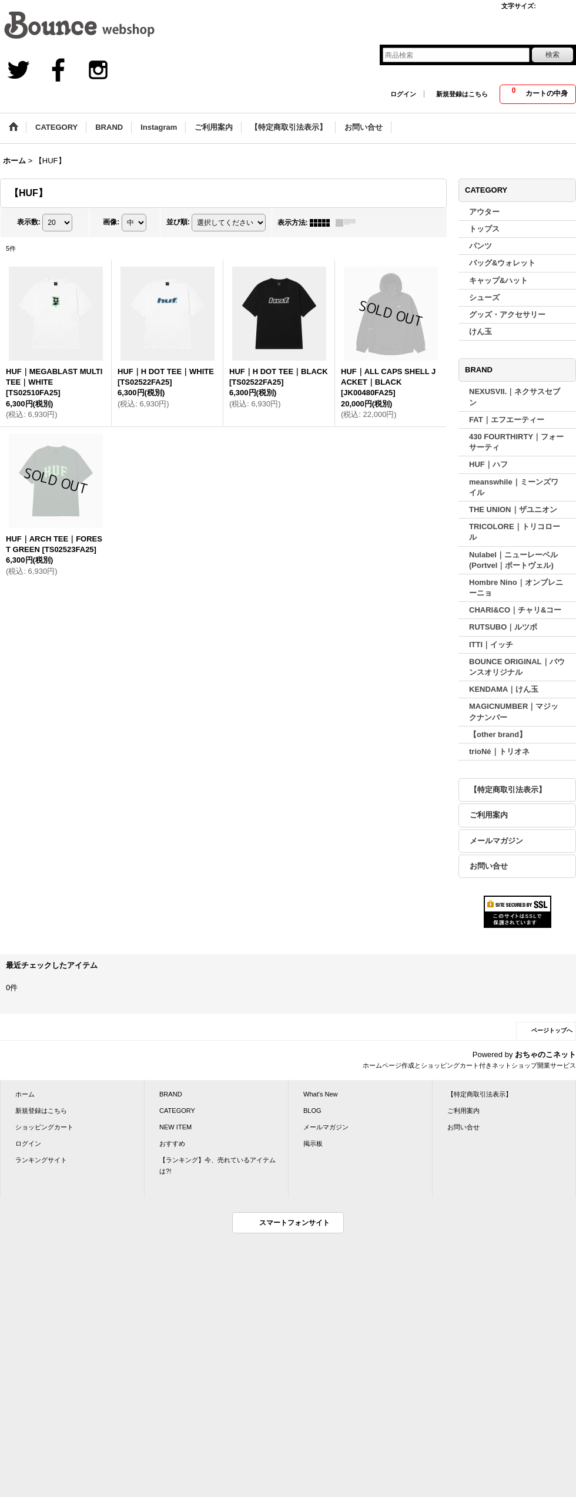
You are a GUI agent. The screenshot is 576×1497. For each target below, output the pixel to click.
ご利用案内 (489, 814)
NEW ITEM (175, 1127)
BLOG (312, 1110)
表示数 (29, 222)
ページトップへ (551, 1030)
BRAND (170, 1094)
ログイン (403, 93)
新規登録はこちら (462, 93)
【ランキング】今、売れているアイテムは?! (217, 1165)
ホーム (25, 1094)
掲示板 (313, 1143)
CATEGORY (177, 1110)
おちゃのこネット (545, 1054)
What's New (320, 1094)
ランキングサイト (41, 1159)
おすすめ (172, 1143)
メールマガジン (496, 840)
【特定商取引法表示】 (508, 789)
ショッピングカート (44, 1127)
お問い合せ (489, 866)
